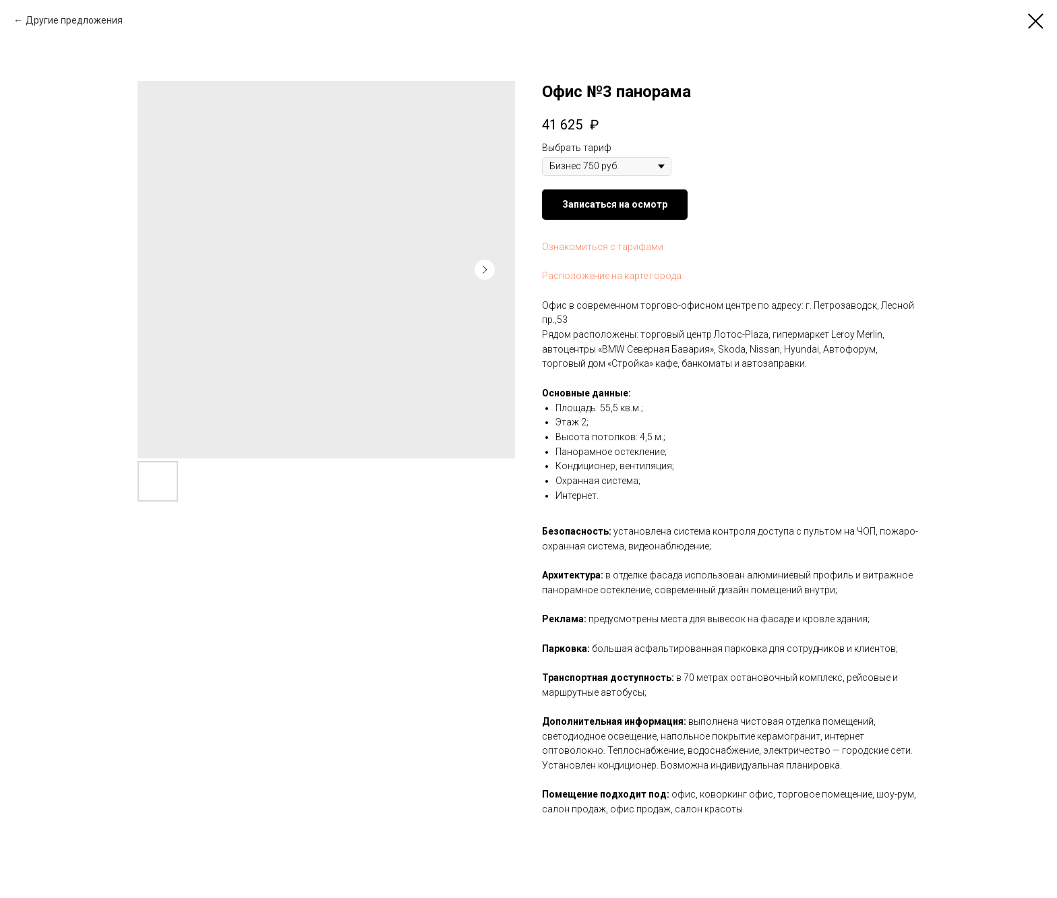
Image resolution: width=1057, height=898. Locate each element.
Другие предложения (74, 20)
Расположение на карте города (612, 275)
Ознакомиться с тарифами (602, 246)
